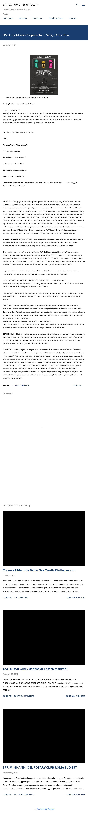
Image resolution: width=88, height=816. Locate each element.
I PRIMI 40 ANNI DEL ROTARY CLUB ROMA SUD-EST (40, 767)
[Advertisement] (44, 478)
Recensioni (37, 18)
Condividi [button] (77, 385)
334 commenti (21, 597)
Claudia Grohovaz (21, 5)
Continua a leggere (75, 597)
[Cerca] (77, 4)
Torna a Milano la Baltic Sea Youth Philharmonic (39, 570)
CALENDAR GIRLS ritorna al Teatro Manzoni (35, 669)
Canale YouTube (56, 18)
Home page (8, 18)
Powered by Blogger (44, 809)
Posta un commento (24, 696)
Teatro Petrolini (22, 385)
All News (23, 18)
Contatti (73, 18)
